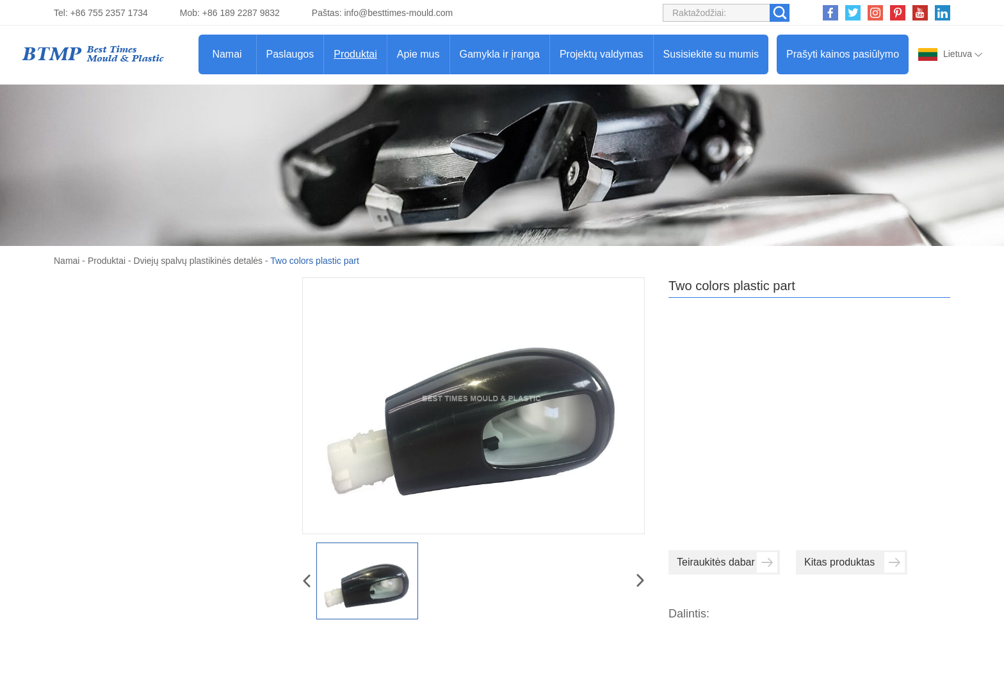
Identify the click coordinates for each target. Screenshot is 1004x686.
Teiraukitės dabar (727, 562)
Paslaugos (290, 54)
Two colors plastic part (314, 261)
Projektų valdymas (602, 54)
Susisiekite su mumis (711, 54)
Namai (226, 54)
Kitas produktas (854, 562)
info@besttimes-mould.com (398, 13)
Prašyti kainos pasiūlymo (842, 54)
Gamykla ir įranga (500, 54)
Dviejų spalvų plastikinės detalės (198, 261)
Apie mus (418, 54)
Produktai (355, 54)
